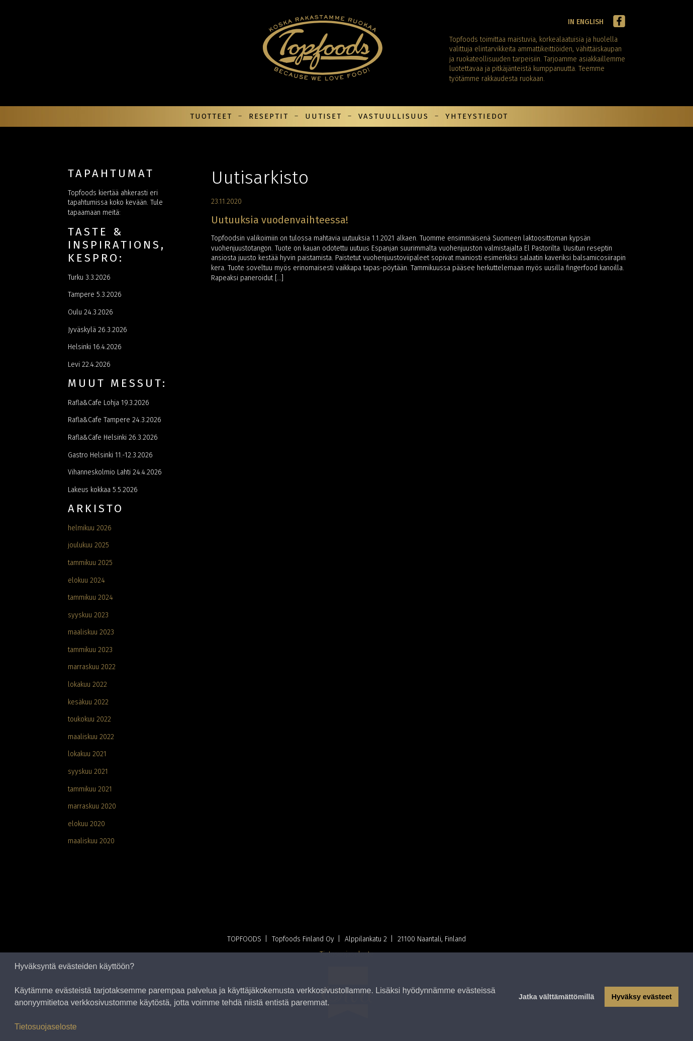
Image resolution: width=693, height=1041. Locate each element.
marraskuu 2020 (92, 806)
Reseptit (268, 116)
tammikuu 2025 (90, 562)
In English (586, 22)
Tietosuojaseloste (46, 1026)
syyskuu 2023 (88, 615)
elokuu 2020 (86, 824)
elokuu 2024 (86, 580)
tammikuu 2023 (90, 650)
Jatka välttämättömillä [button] (556, 997)
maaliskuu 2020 (91, 841)
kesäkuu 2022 (88, 702)
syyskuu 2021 (88, 771)
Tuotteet (211, 116)
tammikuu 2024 (90, 597)
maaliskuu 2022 (91, 737)
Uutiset (323, 116)
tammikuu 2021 (90, 789)
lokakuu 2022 (87, 684)
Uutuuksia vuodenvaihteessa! (279, 220)
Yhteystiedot (476, 116)
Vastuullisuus (393, 116)
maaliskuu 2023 (91, 632)
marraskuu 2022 (92, 667)
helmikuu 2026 (90, 528)
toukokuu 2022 (89, 719)
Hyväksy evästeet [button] (642, 997)
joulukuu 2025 (88, 545)
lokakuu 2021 (87, 754)
